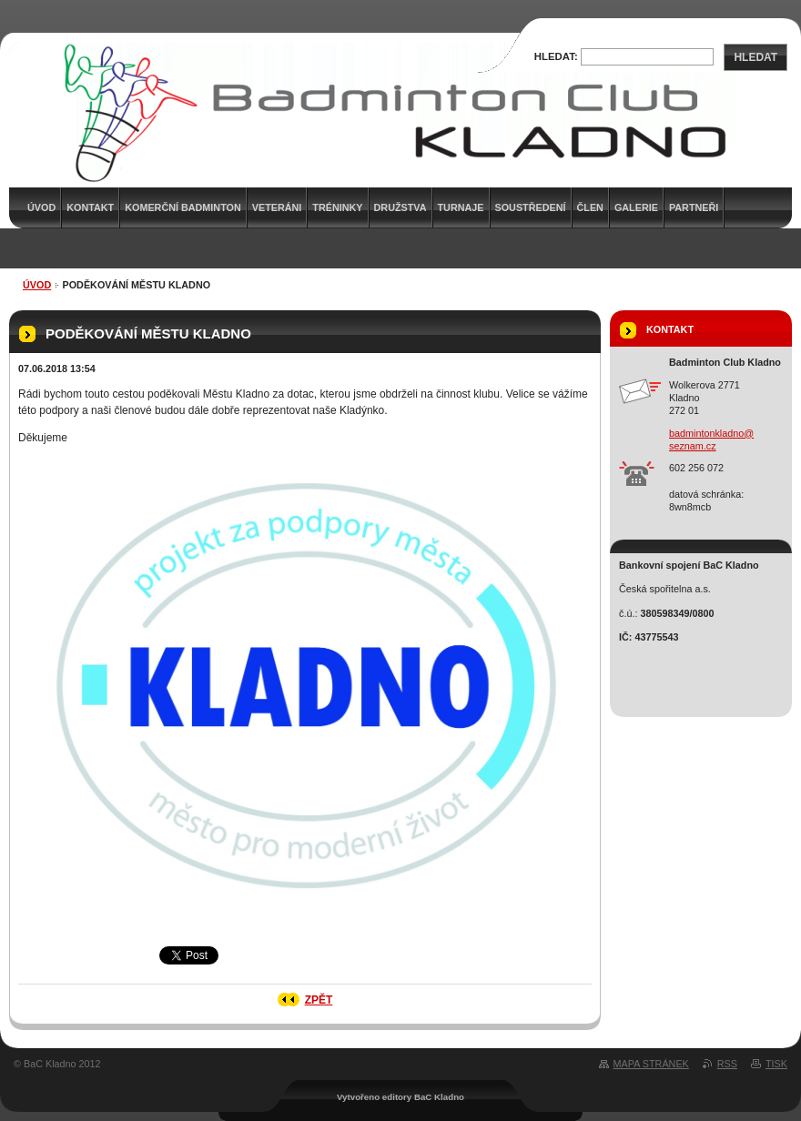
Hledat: (556, 56)
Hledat (755, 57)
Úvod (37, 284)
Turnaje (461, 207)
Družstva (400, 207)
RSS (727, 1063)
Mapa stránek (651, 1063)
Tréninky (337, 207)
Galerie (636, 207)
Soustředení (530, 207)
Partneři (693, 207)
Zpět (319, 1000)
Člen (590, 207)
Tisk (776, 1063)
